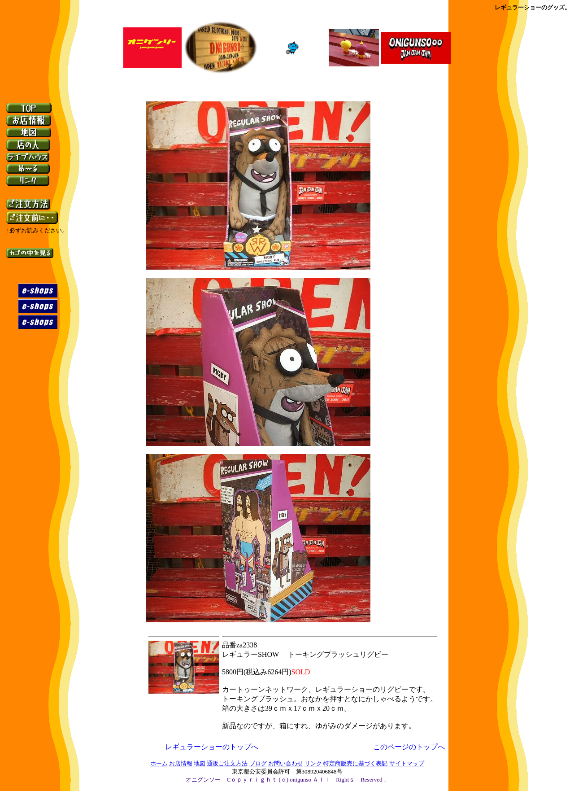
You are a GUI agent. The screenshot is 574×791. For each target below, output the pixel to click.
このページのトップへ (409, 747)
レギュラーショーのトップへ (215, 747)
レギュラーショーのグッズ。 (532, 7)
